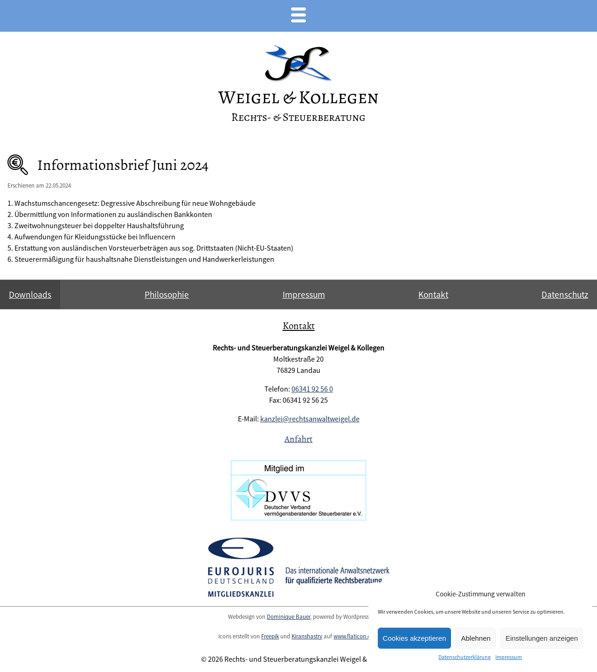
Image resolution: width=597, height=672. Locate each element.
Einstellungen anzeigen (542, 638)
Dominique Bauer (288, 616)
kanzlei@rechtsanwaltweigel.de (310, 418)
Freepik (270, 636)
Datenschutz (564, 294)
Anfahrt (298, 439)
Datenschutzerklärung (464, 656)
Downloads (30, 294)
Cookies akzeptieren (414, 638)
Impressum (508, 656)
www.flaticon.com (356, 636)
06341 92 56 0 (312, 388)
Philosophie (167, 294)
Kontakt (433, 294)
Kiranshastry (307, 636)
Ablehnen (475, 638)
